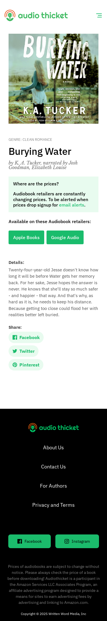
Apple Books (26, 237)
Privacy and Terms (53, 505)
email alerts (71, 205)
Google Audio (65, 237)
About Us (53, 447)
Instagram (77, 541)
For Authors (53, 485)
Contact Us (53, 466)
